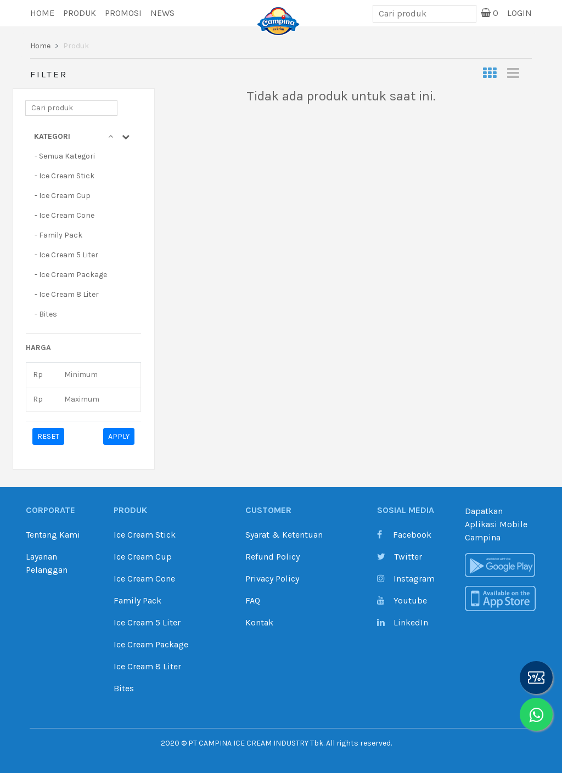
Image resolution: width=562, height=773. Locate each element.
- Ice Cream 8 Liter (67, 294)
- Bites (46, 314)
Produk (79, 13)
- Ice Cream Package (71, 274)
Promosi (123, 13)
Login (519, 13)
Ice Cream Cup (143, 556)
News (162, 13)
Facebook (404, 534)
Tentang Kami (53, 534)
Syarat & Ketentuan (284, 534)
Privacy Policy (272, 578)
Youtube (402, 600)
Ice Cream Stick (145, 534)
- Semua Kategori (65, 156)
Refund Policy (272, 556)
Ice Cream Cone (144, 578)
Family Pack (137, 600)
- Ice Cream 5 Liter (66, 254)
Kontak (259, 622)
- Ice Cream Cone (64, 215)
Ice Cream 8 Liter (147, 666)
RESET (48, 436)
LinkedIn (402, 622)
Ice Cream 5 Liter (147, 622)
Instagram (406, 578)
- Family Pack (58, 235)
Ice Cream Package (151, 644)
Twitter (399, 556)
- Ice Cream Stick (64, 175)
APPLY (119, 436)
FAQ (252, 600)
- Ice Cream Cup (63, 195)
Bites (124, 688)
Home (42, 13)
